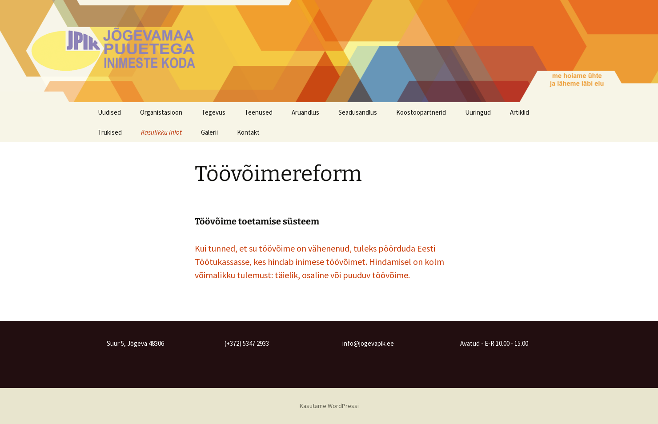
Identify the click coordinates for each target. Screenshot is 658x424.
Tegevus (213, 112)
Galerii (209, 132)
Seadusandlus (357, 112)
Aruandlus (305, 112)
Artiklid (519, 112)
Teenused (259, 112)
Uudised (109, 112)
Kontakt (248, 132)
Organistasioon (161, 112)
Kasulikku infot (161, 132)
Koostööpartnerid (421, 112)
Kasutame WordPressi (329, 406)
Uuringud (478, 112)
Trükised (110, 132)
